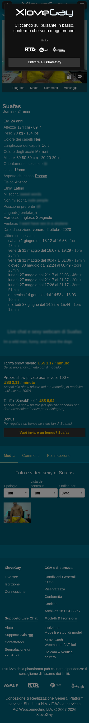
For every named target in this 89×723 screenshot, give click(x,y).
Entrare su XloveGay (44, 62)
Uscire (44, 40)
